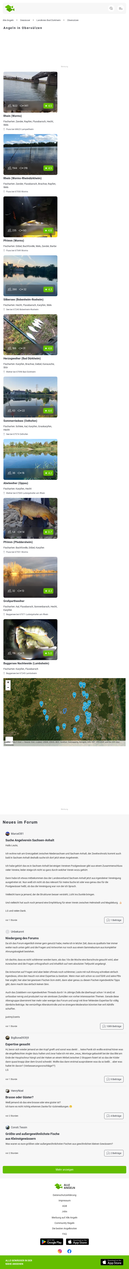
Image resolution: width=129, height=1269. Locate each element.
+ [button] (8, 682)
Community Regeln (64, 1223)
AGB (64, 1206)
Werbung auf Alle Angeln (64, 1217)
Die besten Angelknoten (64, 1228)
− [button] (8, 687)
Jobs (64, 1211)
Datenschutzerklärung (64, 1195)
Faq (64, 1234)
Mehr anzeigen (64, 1169)
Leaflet (7, 742)
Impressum (65, 1200)
